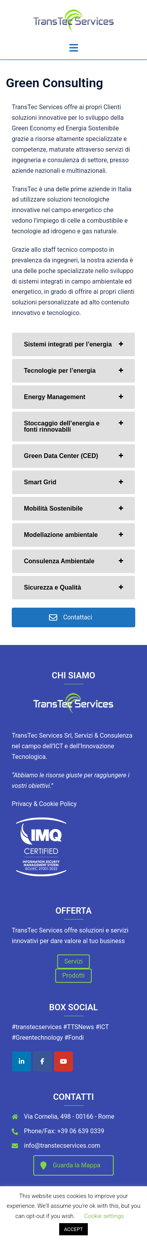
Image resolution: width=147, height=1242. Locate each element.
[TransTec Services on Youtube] (63, 1061)
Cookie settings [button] (104, 1216)
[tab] (73, 344)
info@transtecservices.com (62, 1145)
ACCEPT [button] (73, 1229)
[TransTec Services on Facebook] (42, 1061)
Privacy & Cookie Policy (44, 804)
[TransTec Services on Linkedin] (21, 1061)
